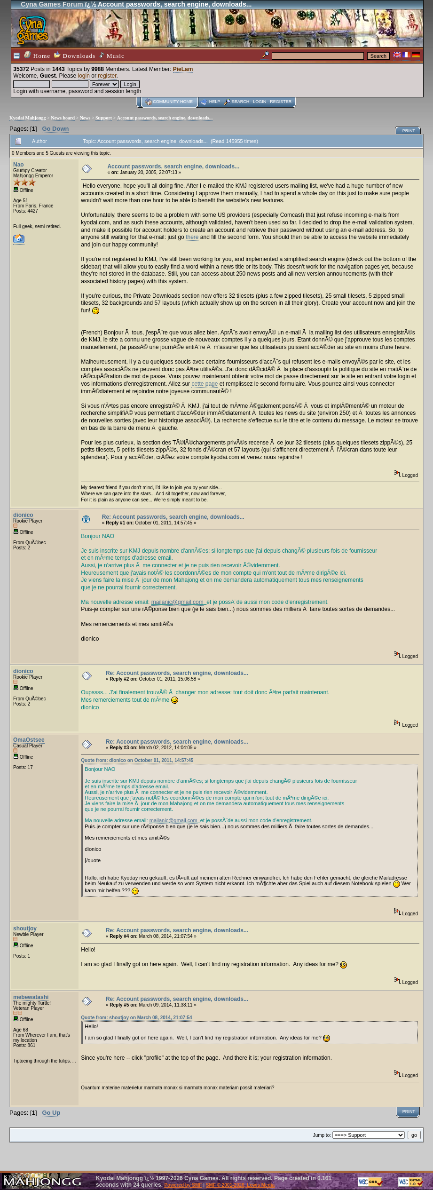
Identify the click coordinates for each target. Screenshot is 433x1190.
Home (37, 55)
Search (241, 101)
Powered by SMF (183, 1185)
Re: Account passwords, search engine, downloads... (173, 517)
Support (103, 117)
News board (63, 117)
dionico (23, 515)
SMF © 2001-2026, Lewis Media (240, 1185)
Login (259, 101)
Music (112, 55)
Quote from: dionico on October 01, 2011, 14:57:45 (137, 760)
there (192, 237)
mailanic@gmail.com (177, 602)
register (107, 75)
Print (408, 130)
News (85, 117)
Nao (18, 164)
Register (280, 101)
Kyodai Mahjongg (27, 117)
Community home (173, 101)
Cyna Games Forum (52, 4)
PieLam (183, 69)
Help (214, 101)
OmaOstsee (29, 740)
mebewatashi (30, 997)
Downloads (74, 55)
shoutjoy (25, 928)
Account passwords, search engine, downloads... (165, 117)
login (84, 75)
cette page (204, 384)
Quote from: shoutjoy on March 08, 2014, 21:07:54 (136, 1017)
